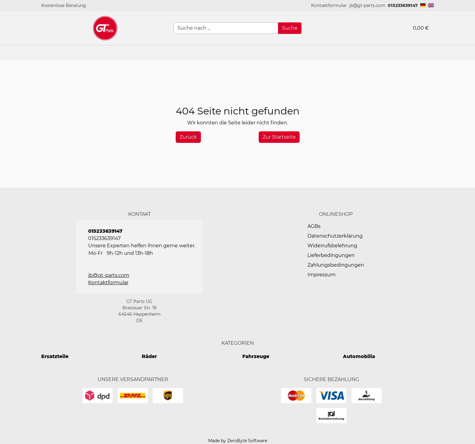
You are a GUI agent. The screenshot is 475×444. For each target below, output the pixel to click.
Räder (149, 356)
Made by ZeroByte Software (237, 440)
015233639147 (403, 5)
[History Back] (188, 137)
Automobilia (359, 356)
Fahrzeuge (255, 356)
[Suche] (289, 28)
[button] (329, 5)
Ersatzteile (54, 356)
